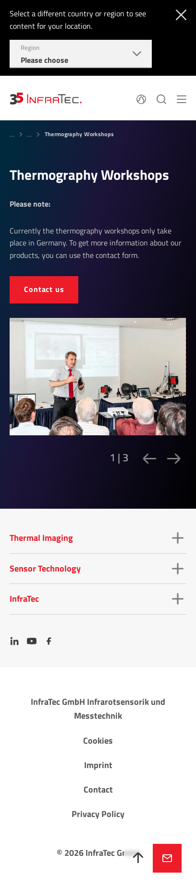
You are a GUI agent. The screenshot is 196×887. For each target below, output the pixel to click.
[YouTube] (32, 641)
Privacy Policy (98, 813)
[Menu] (181, 98)
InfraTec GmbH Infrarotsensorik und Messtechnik (98, 708)
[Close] (179, 14)
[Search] (161, 98)
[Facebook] (49, 641)
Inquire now (167, 858)
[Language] (141, 98)
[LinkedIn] (14, 641)
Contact (98, 789)
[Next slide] (171, 458)
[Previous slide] (146, 458)
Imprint (98, 765)
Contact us (44, 289)
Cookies (98, 740)
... (12, 134)
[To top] (138, 858)
